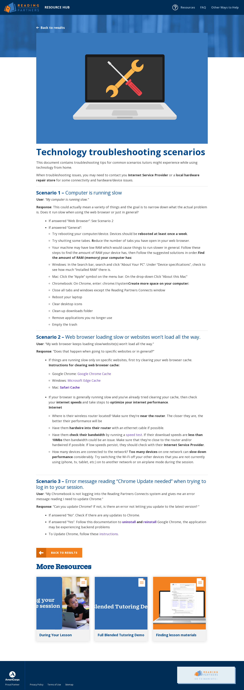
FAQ (203, 7)
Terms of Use (54, 684)
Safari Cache (70, 387)
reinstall (149, 522)
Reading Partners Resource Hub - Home (24, 7)
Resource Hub (57, 7)
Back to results (50, 27)
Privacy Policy (36, 684)
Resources (188, 7)
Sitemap (69, 684)
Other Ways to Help (225, 7)
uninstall (129, 522)
